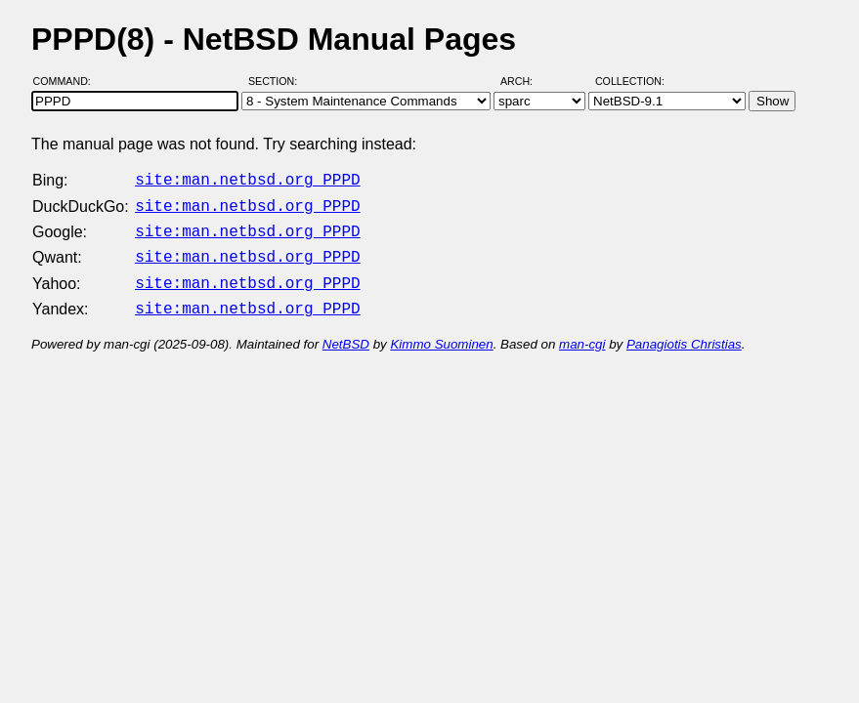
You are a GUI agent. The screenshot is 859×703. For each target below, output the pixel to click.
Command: (68, 81)
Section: (277, 81)
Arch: (525, 81)
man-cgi (582, 332)
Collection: (630, 81)
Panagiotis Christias (684, 332)
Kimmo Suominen (441, 332)
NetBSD (345, 332)
